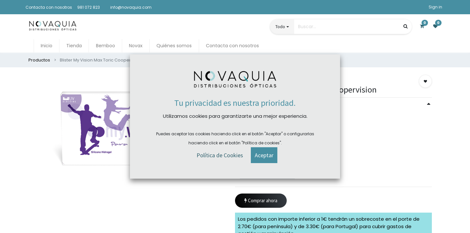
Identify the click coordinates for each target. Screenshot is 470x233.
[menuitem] (46, 46)
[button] (425, 81)
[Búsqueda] (405, 26)
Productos (39, 60)
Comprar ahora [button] (260, 201)
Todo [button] (280, 26)
